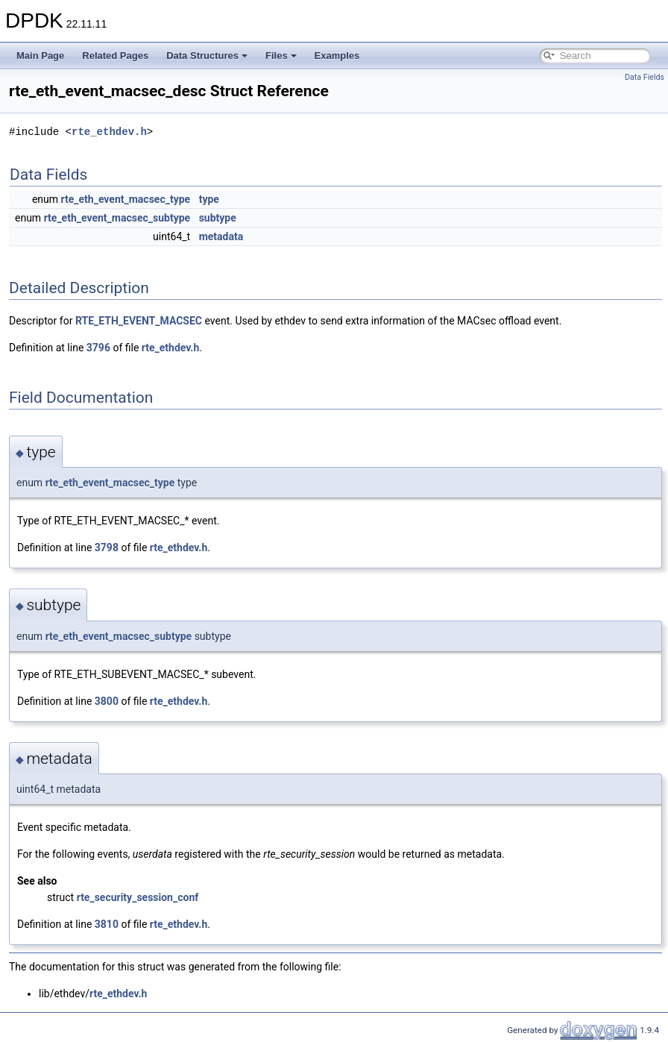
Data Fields (644, 77)
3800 (107, 701)
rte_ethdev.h (109, 132)
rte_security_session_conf (138, 897)
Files (281, 55)
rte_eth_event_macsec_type (126, 199)
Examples (337, 55)
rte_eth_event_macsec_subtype (117, 218)
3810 (107, 924)
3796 (98, 348)
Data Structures (207, 55)
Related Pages (115, 55)
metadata (221, 236)
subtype (217, 218)
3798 (107, 547)
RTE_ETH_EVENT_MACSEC (138, 321)
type (209, 199)
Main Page (40, 55)
